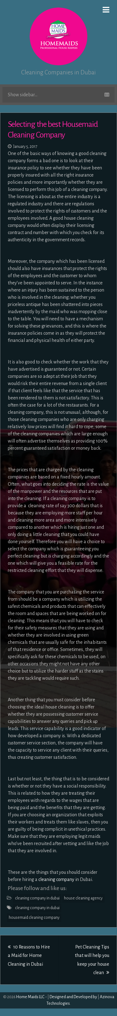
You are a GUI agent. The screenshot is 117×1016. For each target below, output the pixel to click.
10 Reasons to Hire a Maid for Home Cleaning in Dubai (29, 955)
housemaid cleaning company (34, 917)
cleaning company (55, 879)
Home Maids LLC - (31, 997)
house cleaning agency (83, 898)
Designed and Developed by (73, 997)
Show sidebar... (58, 94)
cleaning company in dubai (37, 898)
